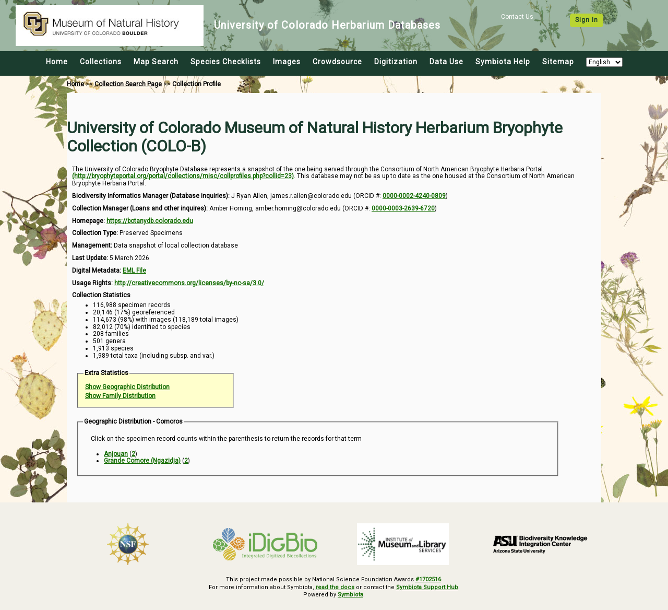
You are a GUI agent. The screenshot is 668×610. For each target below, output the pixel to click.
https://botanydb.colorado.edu (149, 221)
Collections (101, 61)
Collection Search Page (128, 84)
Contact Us (517, 16)
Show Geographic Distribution (127, 387)
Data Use (446, 61)
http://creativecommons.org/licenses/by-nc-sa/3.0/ (189, 283)
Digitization (396, 61)
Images (287, 61)
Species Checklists (225, 61)
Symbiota (350, 594)
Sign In (586, 20)
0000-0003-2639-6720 (403, 208)
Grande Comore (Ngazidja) (142, 460)
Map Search (156, 61)
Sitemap (558, 61)
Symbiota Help (502, 61)
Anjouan (116, 454)
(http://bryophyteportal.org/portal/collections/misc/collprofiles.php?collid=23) (183, 176)
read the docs (335, 587)
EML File (134, 270)
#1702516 (428, 579)
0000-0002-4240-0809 (414, 196)
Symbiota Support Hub (427, 587)
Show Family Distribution (120, 396)
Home (57, 61)
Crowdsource (337, 61)
